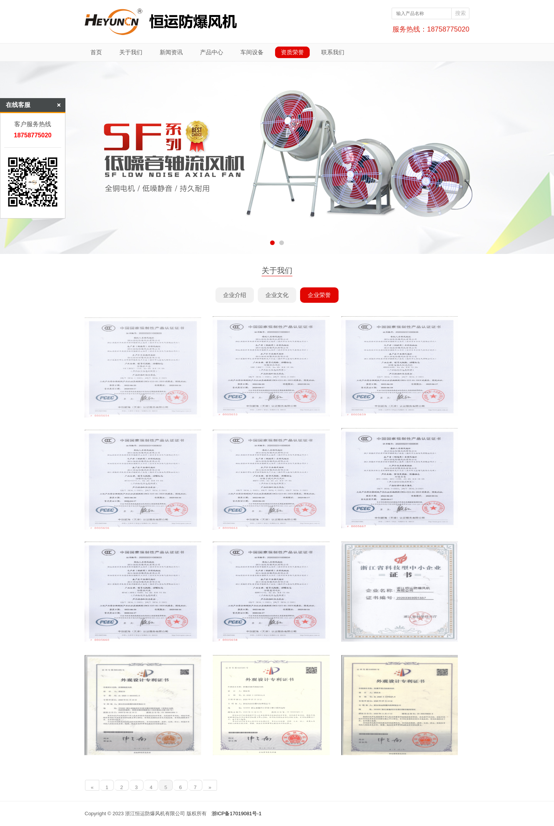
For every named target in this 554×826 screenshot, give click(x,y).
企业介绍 (234, 295)
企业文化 (277, 295)
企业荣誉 (319, 295)
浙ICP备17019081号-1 (237, 813)
